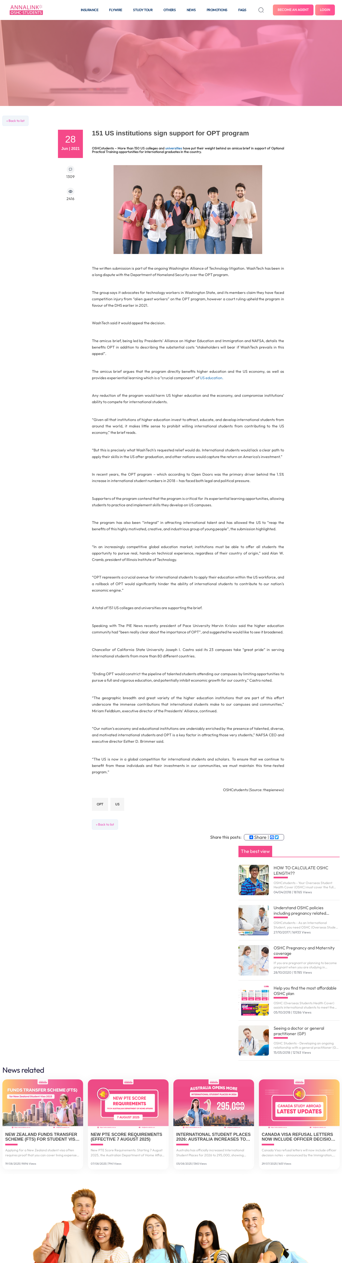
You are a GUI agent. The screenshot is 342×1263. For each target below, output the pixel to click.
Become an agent (293, 10)
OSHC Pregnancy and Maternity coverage (304, 950)
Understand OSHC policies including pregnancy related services (300, 910)
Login (325, 10)
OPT (100, 804)
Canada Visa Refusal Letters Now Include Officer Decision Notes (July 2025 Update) (298, 1137)
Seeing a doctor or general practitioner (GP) (299, 1030)
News (191, 10)
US (117, 804)
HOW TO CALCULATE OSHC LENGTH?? (301, 870)
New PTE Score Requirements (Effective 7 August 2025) (126, 1137)
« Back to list (15, 121)
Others (169, 10)
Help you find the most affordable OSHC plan (305, 990)
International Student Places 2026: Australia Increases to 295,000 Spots (213, 1137)
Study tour (142, 10)
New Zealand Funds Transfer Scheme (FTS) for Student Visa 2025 (41, 1137)
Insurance (89, 10)
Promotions (217, 10)
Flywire (115, 10)
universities (173, 148)
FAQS (242, 10)
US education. (211, 377)
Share (257, 837)
